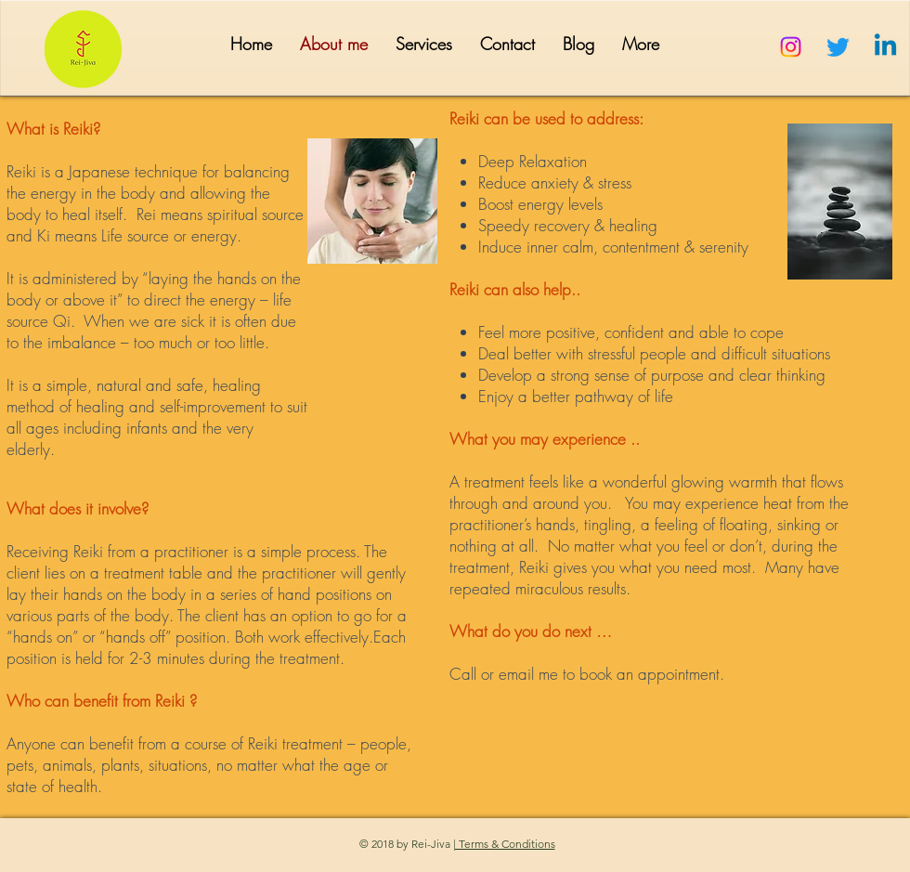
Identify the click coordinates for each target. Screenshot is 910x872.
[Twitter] (838, 46)
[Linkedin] (885, 46)
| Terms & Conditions (504, 844)
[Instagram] (790, 46)
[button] (424, 43)
